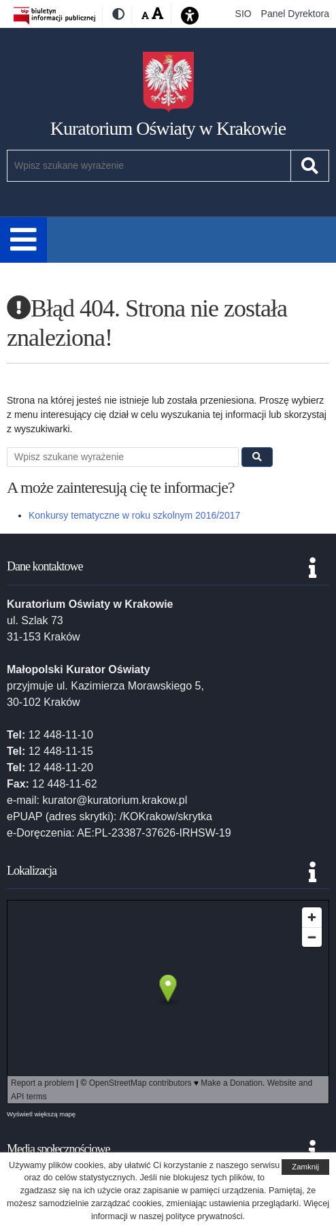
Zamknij (305, 1167)
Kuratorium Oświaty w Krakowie (168, 128)
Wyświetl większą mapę (41, 1114)
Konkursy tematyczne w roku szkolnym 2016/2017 (134, 515)
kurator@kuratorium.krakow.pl (114, 800)
